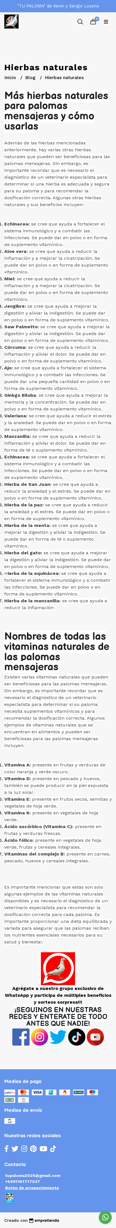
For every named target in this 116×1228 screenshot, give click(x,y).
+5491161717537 (22, 1181)
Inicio (10, 77)
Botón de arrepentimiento (32, 1187)
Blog (31, 77)
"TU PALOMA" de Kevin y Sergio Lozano (58, 6)
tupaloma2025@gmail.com (32, 1175)
